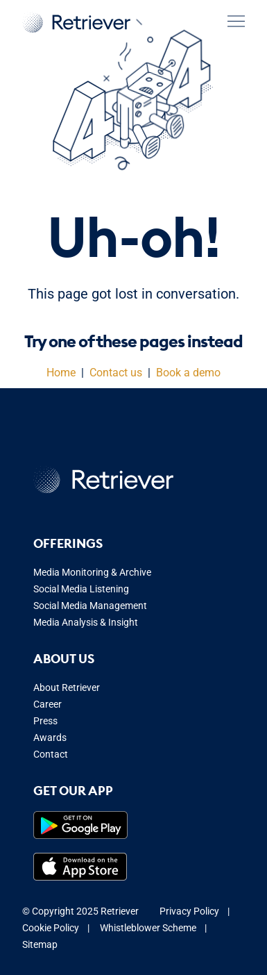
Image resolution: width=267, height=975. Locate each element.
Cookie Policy (50, 927)
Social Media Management (90, 605)
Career (47, 704)
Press (45, 720)
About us (63, 659)
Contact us (115, 372)
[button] (236, 21)
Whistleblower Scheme (148, 927)
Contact (50, 754)
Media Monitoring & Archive (92, 572)
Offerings (68, 543)
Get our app (73, 791)
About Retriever (66, 687)
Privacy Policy (189, 911)
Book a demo (188, 372)
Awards (50, 737)
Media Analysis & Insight (85, 622)
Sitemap (40, 944)
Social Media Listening (81, 588)
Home (61, 372)
